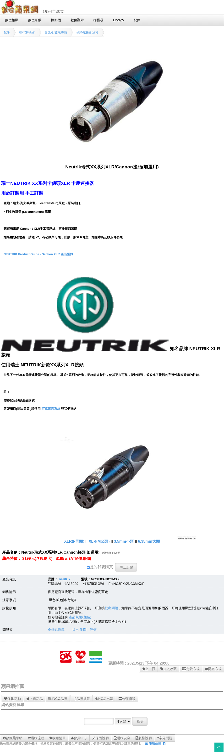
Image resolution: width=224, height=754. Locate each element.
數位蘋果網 (12, 738)
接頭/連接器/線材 (87, 32)
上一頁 (148, 669)
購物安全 (122, 738)
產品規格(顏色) (80, 617)
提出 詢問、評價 (84, 630)
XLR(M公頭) (99, 541)
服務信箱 (153, 743)
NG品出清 (104, 699)
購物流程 (36, 738)
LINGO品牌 (57, 699)
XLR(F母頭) (74, 541)
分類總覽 (127, 699)
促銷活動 (12, 699)
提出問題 (111, 608)
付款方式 (191, 669)
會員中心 (79, 738)
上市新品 (34, 699)
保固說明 (100, 738)
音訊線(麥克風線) (56, 32)
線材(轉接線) (27, 32)
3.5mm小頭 (124, 541)
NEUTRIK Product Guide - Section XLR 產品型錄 (38, 254)
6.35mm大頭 (149, 541)
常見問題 (164, 738)
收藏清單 (57, 738)
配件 (7, 32)
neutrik (64, 579)
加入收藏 (168, 669)
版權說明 (144, 738)
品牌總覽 (81, 699)
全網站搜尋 (56, 630)
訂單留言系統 (51, 409)
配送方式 (213, 669)
